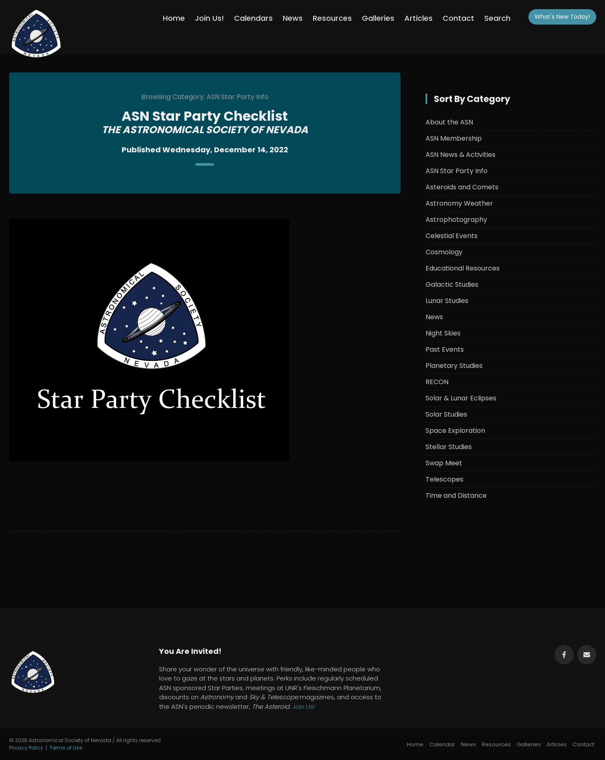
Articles (418, 18)
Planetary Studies (454, 365)
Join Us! (209, 18)
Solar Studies (446, 414)
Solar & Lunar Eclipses (461, 398)
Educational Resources (463, 268)
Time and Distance (456, 495)
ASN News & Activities (460, 154)
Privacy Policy (26, 747)
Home (174, 18)
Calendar (442, 744)
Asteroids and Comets (462, 187)
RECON (437, 382)
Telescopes (444, 479)
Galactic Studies (452, 284)
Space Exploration (455, 430)
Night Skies (443, 333)
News (293, 18)
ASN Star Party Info (457, 171)
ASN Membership (454, 138)
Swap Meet (444, 463)
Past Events (445, 349)
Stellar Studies (449, 447)
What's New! (562, 16)
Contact (458, 18)
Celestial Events (452, 236)
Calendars (253, 18)
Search (497, 18)
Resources (332, 18)
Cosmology (444, 252)
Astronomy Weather (459, 203)
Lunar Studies (447, 300)
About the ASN (449, 122)
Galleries (378, 18)
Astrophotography (456, 219)
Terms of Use (66, 747)
